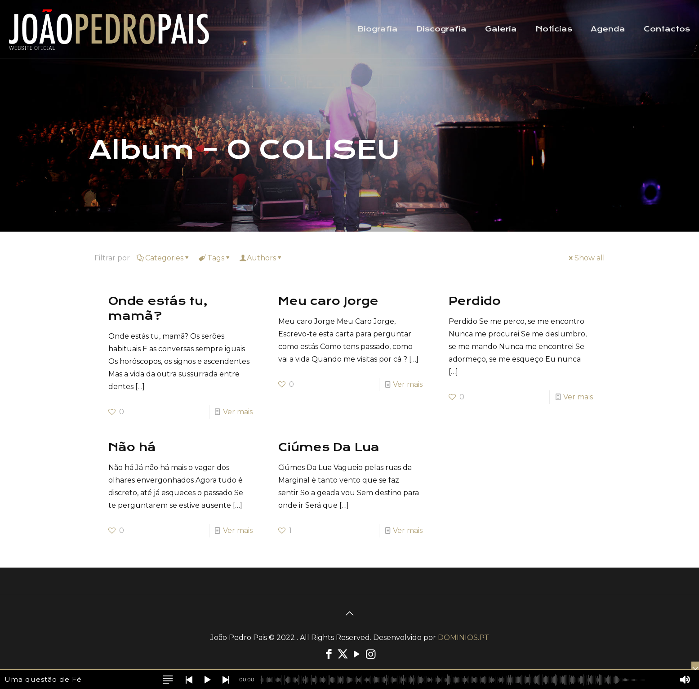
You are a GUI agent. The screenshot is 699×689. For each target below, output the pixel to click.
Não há (132, 447)
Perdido (475, 301)
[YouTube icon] (356, 654)
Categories (164, 258)
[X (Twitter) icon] (342, 654)
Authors (261, 258)
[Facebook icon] (328, 654)
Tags (215, 258)
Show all (586, 258)
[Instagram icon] (370, 654)
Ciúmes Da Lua (328, 447)
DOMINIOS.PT (463, 637)
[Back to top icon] (349, 613)
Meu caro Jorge (328, 301)
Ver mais (238, 411)
